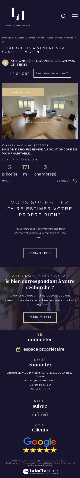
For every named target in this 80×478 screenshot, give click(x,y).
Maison (70, 37)
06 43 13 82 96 (40, 388)
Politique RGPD (35, 465)
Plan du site (28, 463)
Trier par (19, 73)
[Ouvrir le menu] (74, 16)
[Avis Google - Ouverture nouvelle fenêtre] (40, 445)
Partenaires (68, 463)
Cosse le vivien (55, 37)
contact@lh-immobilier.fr (40, 380)
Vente (41, 37)
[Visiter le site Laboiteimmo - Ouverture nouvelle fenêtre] (40, 473)
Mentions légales (44, 463)
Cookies (48, 465)
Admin (57, 463)
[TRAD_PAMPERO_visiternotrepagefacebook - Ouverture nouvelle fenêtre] (35, 415)
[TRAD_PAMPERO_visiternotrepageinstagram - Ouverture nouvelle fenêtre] (44, 415)
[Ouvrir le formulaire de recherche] (63, 16)
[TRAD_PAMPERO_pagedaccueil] (18, 25)
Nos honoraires (13, 463)
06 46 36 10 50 (40, 384)
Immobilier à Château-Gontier (18, 37)
